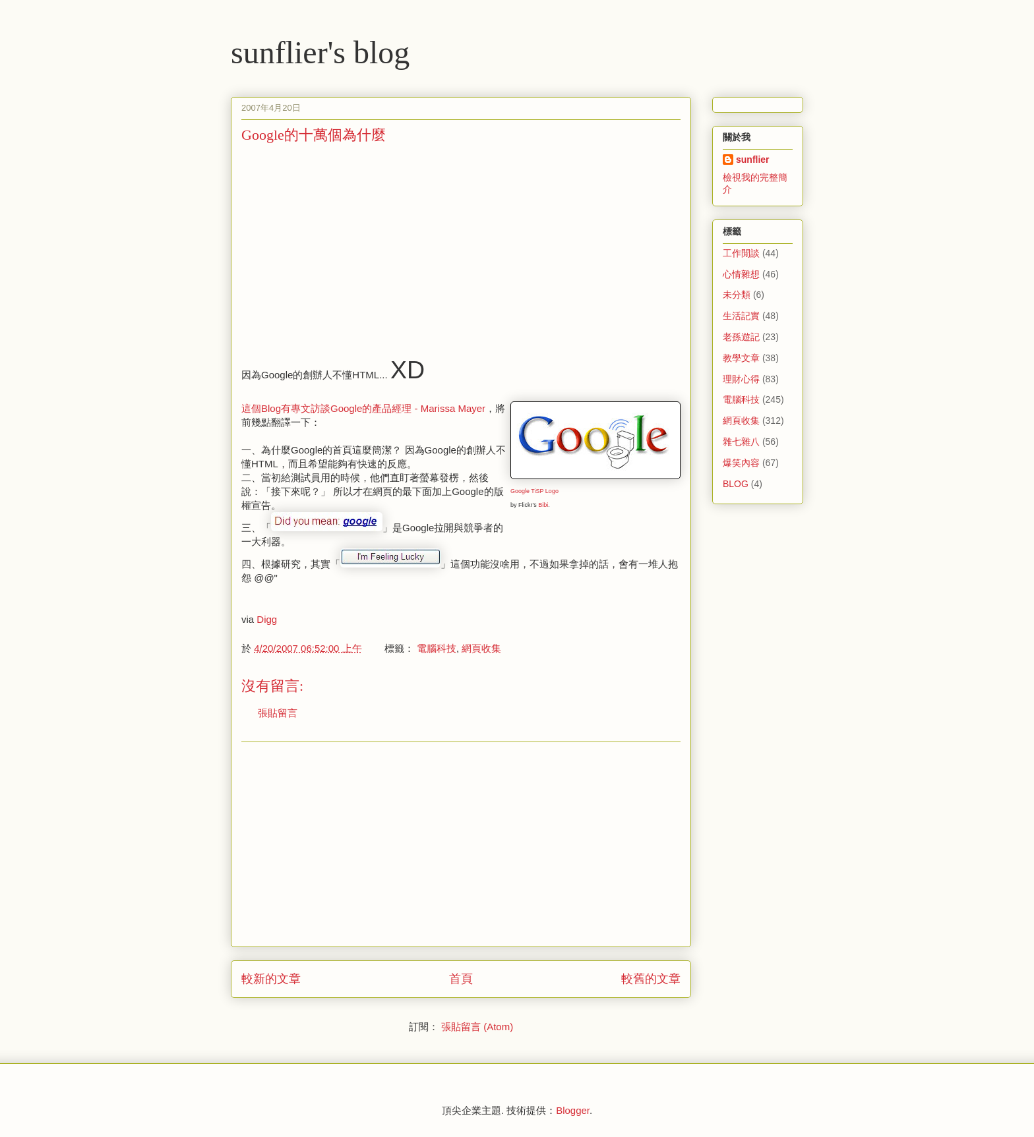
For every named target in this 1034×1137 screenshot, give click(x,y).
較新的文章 (271, 978)
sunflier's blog (320, 52)
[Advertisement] (352, 247)
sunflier (753, 159)
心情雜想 (741, 274)
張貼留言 (277, 712)
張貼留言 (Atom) (477, 1026)
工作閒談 (741, 253)
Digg (267, 619)
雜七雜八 (741, 441)
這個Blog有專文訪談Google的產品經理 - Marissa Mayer (363, 408)
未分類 (736, 294)
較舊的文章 (651, 978)
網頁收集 (481, 648)
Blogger (573, 1110)
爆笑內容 (741, 462)
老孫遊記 (741, 337)
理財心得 (741, 379)
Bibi (543, 505)
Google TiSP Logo (534, 491)
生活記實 (741, 315)
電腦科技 (436, 648)
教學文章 (741, 358)
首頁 (461, 978)
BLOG (735, 484)
